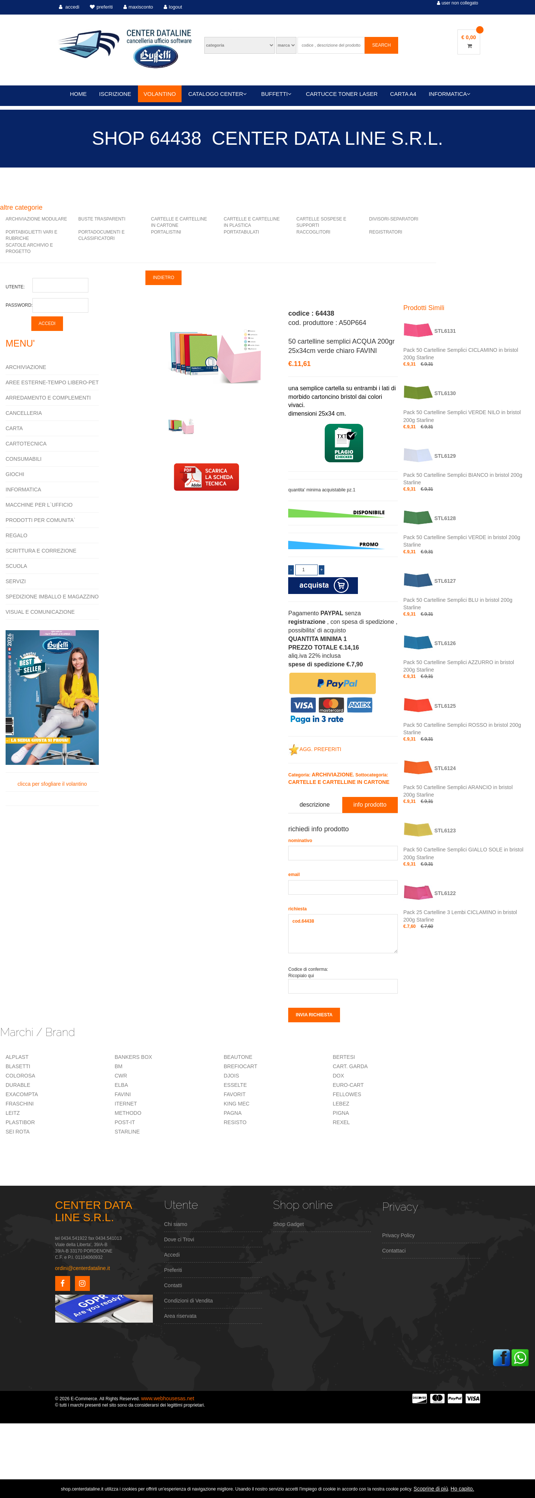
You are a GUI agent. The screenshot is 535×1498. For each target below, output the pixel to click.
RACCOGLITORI (313, 232)
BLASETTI (18, 1066)
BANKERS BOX (133, 1057)
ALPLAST (17, 1057)
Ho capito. (462, 1489)
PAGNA (233, 1113)
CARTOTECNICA (26, 444)
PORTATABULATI (241, 232)
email (294, 874)
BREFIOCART (240, 1066)
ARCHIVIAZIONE (26, 367)
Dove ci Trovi (179, 1239)
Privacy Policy (398, 1235)
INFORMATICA (450, 94)
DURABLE (18, 1085)
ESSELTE (235, 1085)
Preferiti (173, 1270)
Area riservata (180, 1316)
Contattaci (394, 1251)
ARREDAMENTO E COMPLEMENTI (48, 398)
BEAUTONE (238, 1057)
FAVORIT (235, 1094)
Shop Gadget (288, 1224)
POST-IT (125, 1122)
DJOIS (231, 1076)
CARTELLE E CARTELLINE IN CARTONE (338, 782)
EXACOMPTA (22, 1094)
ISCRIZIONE (115, 94)
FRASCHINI (20, 1104)
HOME (78, 94)
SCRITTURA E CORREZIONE (41, 551)
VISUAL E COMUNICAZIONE (40, 612)
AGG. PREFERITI (314, 749)
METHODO (128, 1113)
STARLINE (127, 1132)
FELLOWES (347, 1094)
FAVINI (123, 1094)
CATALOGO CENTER (217, 94)
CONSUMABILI (23, 459)
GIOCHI (15, 474)
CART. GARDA (350, 1066)
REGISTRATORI (385, 232)
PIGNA (341, 1113)
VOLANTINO (160, 94)
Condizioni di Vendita (188, 1301)
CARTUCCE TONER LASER (342, 94)
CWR (121, 1076)
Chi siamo (175, 1224)
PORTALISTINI (166, 232)
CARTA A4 (403, 94)
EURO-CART (348, 1085)
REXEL (341, 1122)
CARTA (14, 428)
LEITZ (13, 1113)
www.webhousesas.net (167, 1398)
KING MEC (236, 1104)
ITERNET (126, 1104)
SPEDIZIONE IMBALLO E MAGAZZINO (52, 597)
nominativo (300, 840)
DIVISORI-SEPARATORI (393, 219)
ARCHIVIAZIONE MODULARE (36, 219)
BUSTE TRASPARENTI (101, 219)
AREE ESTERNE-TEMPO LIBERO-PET (52, 382)
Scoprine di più (430, 1489)
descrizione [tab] (314, 804)
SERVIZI (16, 581)
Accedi (172, 1255)
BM (119, 1066)
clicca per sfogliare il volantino (52, 708)
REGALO (16, 535)
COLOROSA (20, 1076)
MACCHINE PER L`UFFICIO (39, 505)
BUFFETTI (276, 94)
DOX (338, 1076)
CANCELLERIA (24, 413)
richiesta (297, 908)
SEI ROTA (17, 1132)
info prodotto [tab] (370, 804)
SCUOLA (16, 566)
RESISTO (235, 1122)
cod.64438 (342, 933)
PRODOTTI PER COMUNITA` (40, 520)
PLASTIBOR (20, 1122)
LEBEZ (341, 1104)
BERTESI (344, 1057)
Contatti (173, 1285)
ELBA (121, 1085)
